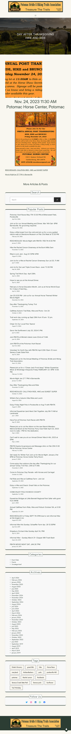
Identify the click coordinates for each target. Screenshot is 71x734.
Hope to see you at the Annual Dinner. (24, 280)
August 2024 (16, 604)
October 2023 (16, 622)
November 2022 (17, 635)
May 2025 (15, 591)
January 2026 (16, 582)
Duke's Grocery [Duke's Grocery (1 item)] (17, 667)
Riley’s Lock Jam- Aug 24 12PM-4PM (24, 254)
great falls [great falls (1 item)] (30, 667)
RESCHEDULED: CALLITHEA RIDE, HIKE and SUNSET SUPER (26, 170)
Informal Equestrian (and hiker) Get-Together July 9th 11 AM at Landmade (34, 412)
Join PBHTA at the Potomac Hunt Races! (25, 344)
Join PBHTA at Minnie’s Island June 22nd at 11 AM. (29, 337)
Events (14, 562)
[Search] (57, 199)
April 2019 (15, 648)
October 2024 (16, 600)
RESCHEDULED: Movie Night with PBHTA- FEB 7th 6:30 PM (32, 241)
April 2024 (15, 611)
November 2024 (17, 598)
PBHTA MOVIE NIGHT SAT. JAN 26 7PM (25, 544)
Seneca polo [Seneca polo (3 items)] (37, 683)
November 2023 (17, 620)
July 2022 (15, 642)
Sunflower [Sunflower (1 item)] (50, 683)
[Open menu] (35, 15)
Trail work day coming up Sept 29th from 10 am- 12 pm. (31, 317)
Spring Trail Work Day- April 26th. (23, 274)
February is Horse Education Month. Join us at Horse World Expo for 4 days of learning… (35, 288)
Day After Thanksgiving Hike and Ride (24, 385)
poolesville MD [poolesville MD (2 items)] (52, 672)
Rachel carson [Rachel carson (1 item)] (27, 677)
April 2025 (15, 593)
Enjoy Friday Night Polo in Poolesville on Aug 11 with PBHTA (32, 405)
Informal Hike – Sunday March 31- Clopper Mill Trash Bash (32, 538)
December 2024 (17, 595)
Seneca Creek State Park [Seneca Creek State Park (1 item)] (20, 683)
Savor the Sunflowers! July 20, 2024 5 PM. (26, 330)
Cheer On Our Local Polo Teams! (22, 324)
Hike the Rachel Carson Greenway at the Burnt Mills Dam (31, 247)
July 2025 (15, 589)
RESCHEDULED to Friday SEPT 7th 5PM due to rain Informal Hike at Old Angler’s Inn (35, 517)
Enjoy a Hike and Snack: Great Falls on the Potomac (30, 485)
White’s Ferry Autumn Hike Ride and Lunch (26, 398)
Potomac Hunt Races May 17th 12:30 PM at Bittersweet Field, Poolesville (33, 216)
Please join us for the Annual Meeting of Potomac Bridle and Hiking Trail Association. (35, 360)
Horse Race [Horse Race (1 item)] (51, 667)
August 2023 (16, 624)
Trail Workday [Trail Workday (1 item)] (16, 688)
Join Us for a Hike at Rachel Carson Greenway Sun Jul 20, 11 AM (34, 261)
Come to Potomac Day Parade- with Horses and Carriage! (32, 472)
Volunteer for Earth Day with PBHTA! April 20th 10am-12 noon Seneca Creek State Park (33, 351)
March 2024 (16, 613)
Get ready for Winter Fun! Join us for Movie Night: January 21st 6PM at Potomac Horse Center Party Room (34, 456)
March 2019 (16, 650)
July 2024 (15, 606)
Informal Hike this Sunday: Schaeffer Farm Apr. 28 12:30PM (32, 525)
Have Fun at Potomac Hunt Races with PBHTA (27, 420)
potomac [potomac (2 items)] (14, 677)
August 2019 (16, 646)
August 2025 (16, 586)
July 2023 (15, 626)
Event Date (15, 560)
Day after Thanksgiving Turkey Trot (23, 304)
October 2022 (16, 637)
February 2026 (17, 580)
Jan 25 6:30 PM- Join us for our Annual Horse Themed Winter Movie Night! (34, 297)
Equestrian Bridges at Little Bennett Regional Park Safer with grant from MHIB (35, 500)
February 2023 (17, 631)
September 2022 (17, 639)
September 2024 (17, 602)
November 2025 (17, 584)
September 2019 (17, 644)
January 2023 (16, 633)
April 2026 (15, 578)
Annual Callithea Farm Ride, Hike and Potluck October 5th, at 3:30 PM (35, 508)
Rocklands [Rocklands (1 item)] (40, 677)
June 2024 (15, 609)
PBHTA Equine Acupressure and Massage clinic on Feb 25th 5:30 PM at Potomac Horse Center (35, 447)
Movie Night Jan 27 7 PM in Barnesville (18, 174)
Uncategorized (16, 564)
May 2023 (15, 628)
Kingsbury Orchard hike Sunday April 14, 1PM (27, 531)
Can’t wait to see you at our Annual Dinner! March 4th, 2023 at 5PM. (34, 438)
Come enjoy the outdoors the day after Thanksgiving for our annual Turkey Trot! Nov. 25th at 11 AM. (33, 465)
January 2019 (16, 653)
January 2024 (16, 617)
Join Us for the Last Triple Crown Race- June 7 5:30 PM (31, 267)
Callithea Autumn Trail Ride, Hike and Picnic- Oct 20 (30, 311)
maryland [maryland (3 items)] (15, 672)
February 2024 (17, 615)
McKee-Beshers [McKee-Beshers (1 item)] (28, 672)
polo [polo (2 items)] (40, 672)
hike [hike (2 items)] (40, 667)
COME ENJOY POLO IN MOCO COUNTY (25, 492)
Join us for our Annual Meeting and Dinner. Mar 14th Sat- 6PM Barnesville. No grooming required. (33, 225)
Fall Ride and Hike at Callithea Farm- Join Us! (27, 479)
